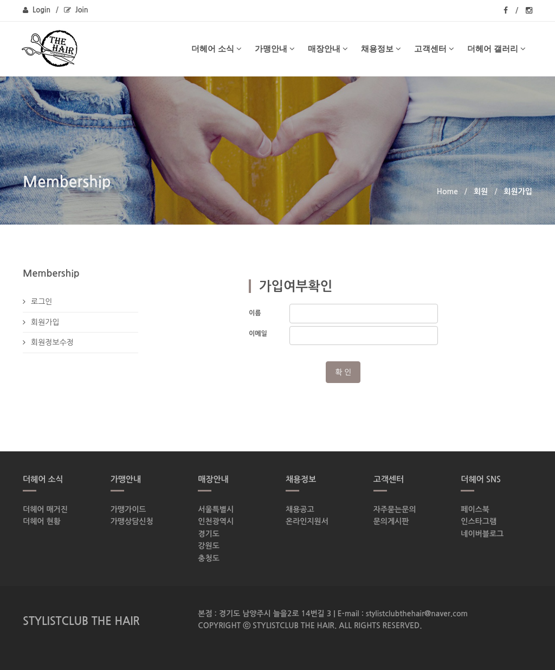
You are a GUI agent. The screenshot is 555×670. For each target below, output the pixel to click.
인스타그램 (478, 521)
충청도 (208, 558)
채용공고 (300, 509)
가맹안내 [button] (275, 48)
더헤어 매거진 (45, 509)
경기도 (208, 534)
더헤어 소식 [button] (216, 48)
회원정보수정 (48, 342)
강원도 (208, 546)
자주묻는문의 (394, 509)
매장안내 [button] (328, 48)
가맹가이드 (128, 509)
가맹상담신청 (132, 521)
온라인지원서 (307, 521)
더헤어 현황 (42, 521)
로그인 (37, 301)
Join (76, 10)
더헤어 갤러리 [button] (496, 48)
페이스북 (475, 509)
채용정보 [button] (381, 48)
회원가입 (41, 322)
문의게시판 (391, 521)
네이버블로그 (482, 534)
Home (447, 191)
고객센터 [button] (434, 48)
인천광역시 (216, 521)
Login (36, 10)
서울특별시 (216, 509)
